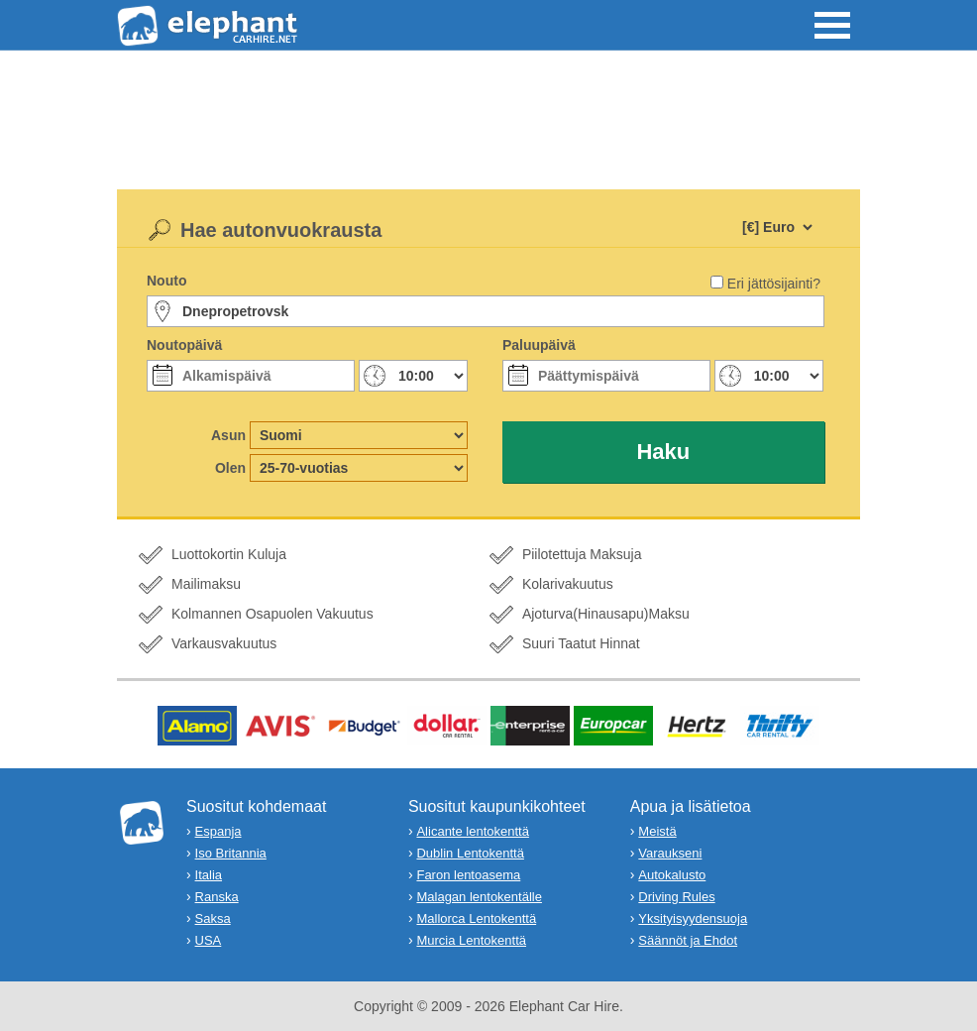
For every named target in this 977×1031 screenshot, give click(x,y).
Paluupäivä (539, 345)
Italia (208, 874)
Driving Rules (676, 896)
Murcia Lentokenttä (471, 940)
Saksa (213, 918)
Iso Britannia (231, 853)
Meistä (657, 831)
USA (208, 940)
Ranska (217, 896)
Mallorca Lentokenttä (476, 918)
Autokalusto (672, 874)
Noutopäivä (184, 345)
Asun (228, 435)
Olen (230, 468)
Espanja (218, 831)
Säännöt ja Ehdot (687, 940)
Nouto (166, 280)
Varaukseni (670, 853)
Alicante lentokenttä (472, 831)
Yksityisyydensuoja (692, 918)
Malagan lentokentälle (478, 896)
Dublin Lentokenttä (469, 853)
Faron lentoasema (468, 874)
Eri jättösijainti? (773, 283)
